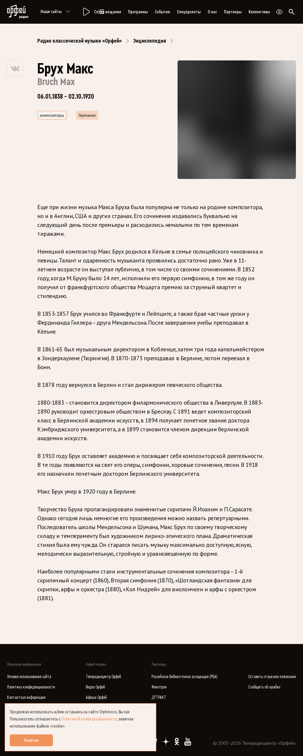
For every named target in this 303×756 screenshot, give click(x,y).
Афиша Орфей (96, 697)
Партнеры (232, 11)
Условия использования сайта (29, 677)
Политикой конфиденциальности (89, 719)
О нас (212, 11)
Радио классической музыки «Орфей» (79, 41)
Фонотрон (159, 687)
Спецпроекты (189, 11)
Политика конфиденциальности (31, 687)
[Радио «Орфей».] (86, 12)
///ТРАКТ (159, 697)
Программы (138, 11)
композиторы (52, 115)
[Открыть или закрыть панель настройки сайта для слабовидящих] (279, 12)
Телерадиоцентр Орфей (103, 677)
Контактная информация (26, 697)
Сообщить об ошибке (264, 687)
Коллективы (259, 11)
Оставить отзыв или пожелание (272, 677)
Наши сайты (56, 12)
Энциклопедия (149, 41)
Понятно (31, 740)
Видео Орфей (95, 687)
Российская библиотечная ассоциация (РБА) (184, 677)
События (162, 11)
